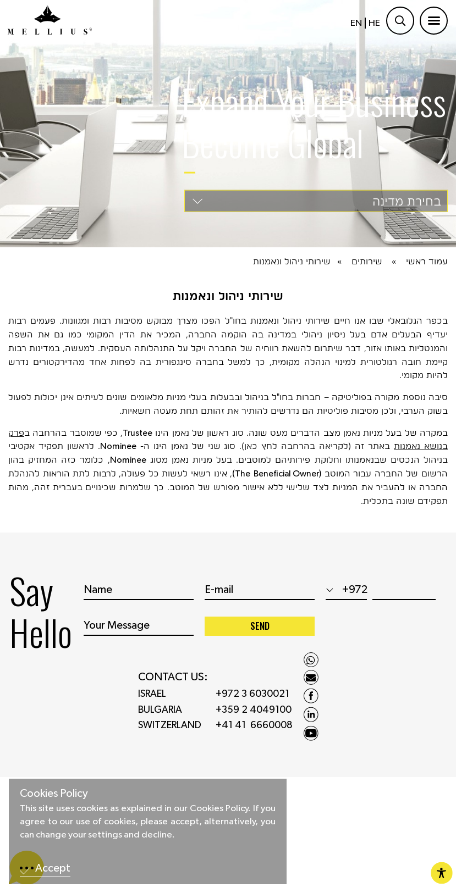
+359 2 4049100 (254, 714)
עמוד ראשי (427, 261)
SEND (260, 629)
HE (374, 22)
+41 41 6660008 (254, 730)
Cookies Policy (54, 793)
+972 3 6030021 (252, 698)
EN (356, 22)
